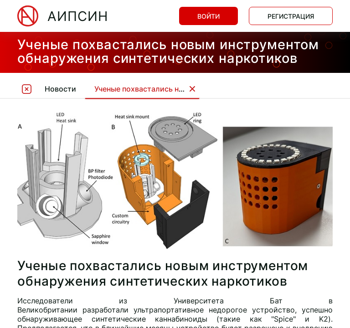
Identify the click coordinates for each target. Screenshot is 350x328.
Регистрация (291, 16)
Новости (60, 88)
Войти (208, 16)
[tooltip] (26, 88)
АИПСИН (77, 16)
